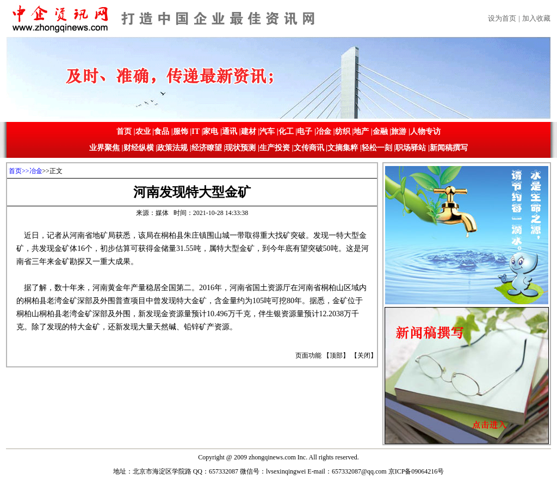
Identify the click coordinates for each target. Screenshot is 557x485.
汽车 (267, 131)
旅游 (398, 131)
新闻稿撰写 (449, 148)
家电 (210, 131)
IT (195, 131)
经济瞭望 (206, 148)
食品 (161, 131)
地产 (361, 131)
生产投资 (274, 148)
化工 (286, 131)
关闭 (363, 355)
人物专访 (425, 131)
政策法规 (172, 148)
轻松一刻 (377, 148)
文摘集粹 (342, 148)
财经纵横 (138, 148)
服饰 (180, 131)
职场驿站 (410, 148)
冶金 (323, 131)
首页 (124, 131)
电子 (304, 131)
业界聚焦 (104, 148)
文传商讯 (309, 148)
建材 (248, 131)
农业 (143, 131)
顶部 (336, 355)
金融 (380, 131)
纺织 (342, 131)
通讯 (229, 131)
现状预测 (240, 148)
